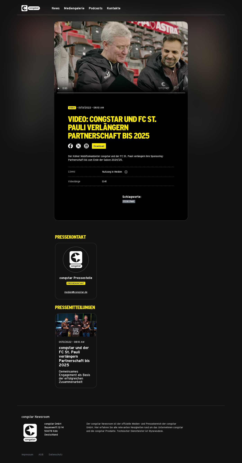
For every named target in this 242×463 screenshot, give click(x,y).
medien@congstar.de (75, 292)
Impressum (27, 454)
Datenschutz (55, 454)
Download (98, 146)
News (56, 8)
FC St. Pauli (128, 201)
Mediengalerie (74, 8)
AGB (40, 454)
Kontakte (113, 8)
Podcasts (96, 8)
